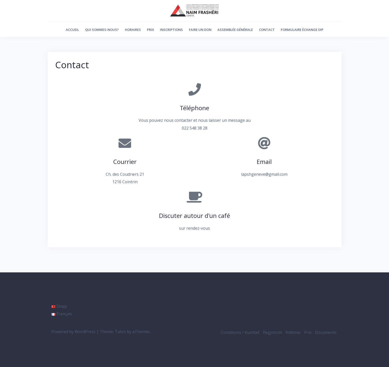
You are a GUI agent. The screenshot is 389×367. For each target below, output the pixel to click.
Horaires (133, 29)
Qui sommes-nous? (102, 29)
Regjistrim (272, 332)
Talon (120, 331)
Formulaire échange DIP (302, 29)
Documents (326, 332)
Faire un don (200, 29)
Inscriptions (171, 29)
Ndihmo (293, 332)
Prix (150, 29)
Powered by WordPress (73, 331)
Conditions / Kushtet (240, 332)
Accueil (72, 29)
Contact (267, 29)
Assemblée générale (235, 29)
